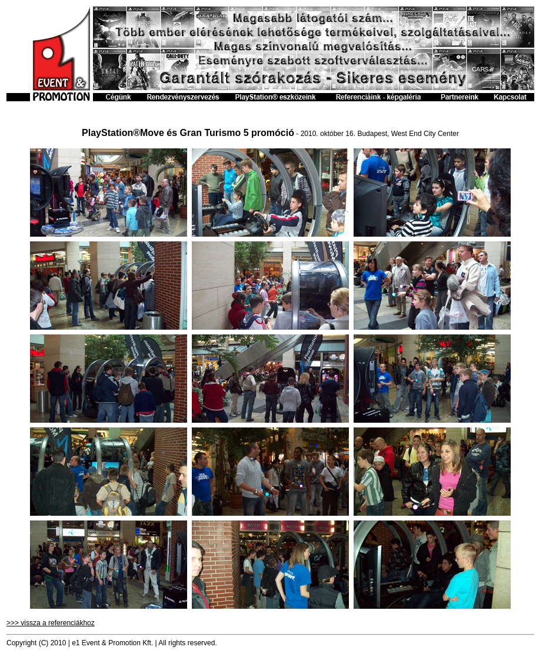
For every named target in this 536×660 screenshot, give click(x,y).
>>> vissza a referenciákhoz (50, 623)
